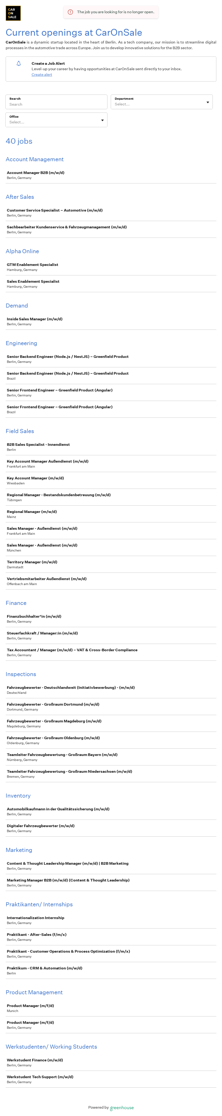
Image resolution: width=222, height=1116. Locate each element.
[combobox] (9, 122)
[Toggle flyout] (208, 102)
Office (14, 117)
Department (124, 99)
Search (15, 99)
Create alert (42, 74)
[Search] (56, 105)
